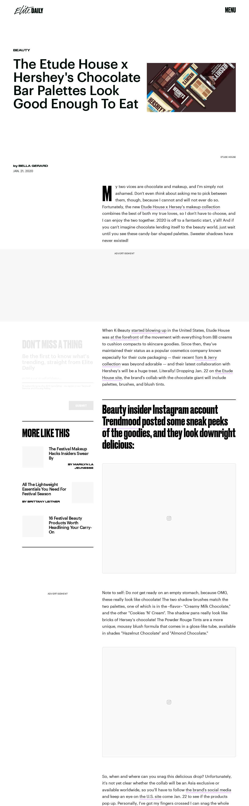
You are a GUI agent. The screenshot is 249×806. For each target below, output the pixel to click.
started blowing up (148, 330)
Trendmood (121, 421)
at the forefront (125, 337)
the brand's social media (208, 789)
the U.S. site (150, 796)
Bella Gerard (33, 165)
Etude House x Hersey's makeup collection (180, 206)
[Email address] (57, 383)
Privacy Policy (43, 392)
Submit (81, 409)
